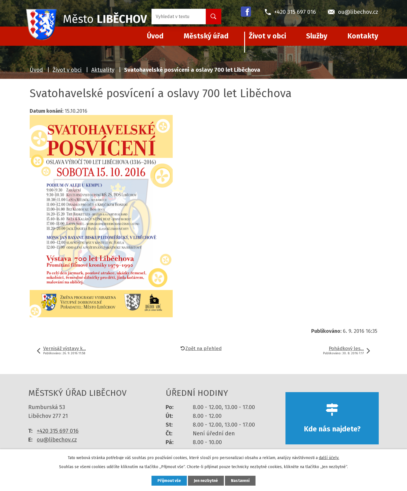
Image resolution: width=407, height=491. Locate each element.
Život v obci (267, 36)
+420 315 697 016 (58, 430)
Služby (316, 36)
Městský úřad (206, 36)
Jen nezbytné (206, 480)
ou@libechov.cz (57, 439)
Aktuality (102, 69)
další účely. (329, 457)
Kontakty (362, 36)
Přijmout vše (169, 480)
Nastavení (240, 480)
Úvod (36, 69)
